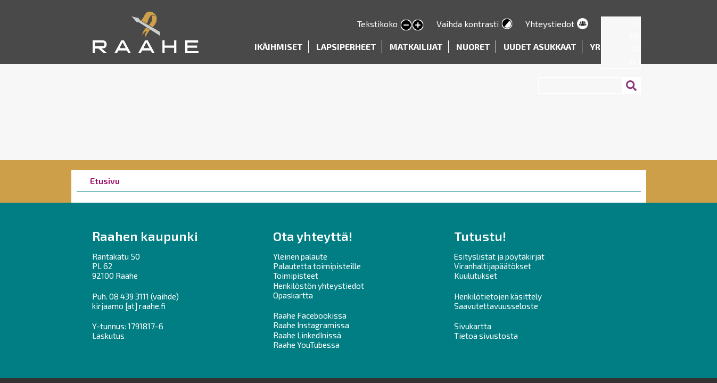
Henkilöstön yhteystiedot (318, 285)
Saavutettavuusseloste (496, 306)
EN (634, 36)
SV (635, 49)
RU (634, 61)
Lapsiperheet (346, 46)
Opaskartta (293, 295)
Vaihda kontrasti (467, 24)
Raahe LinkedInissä (307, 335)
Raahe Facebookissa (310, 315)
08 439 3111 (129, 296)
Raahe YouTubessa (306, 344)
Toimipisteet (295, 275)
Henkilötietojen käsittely (498, 296)
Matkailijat (416, 46)
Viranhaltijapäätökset (492, 266)
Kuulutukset (475, 275)
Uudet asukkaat (540, 46)
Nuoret (473, 46)
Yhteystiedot (549, 24)
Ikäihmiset (278, 46)
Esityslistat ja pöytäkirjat (499, 256)
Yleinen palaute (300, 256)
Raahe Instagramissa (311, 325)
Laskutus (108, 335)
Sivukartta (472, 326)
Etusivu (105, 181)
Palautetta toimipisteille (317, 266)
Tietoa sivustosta (486, 335)
